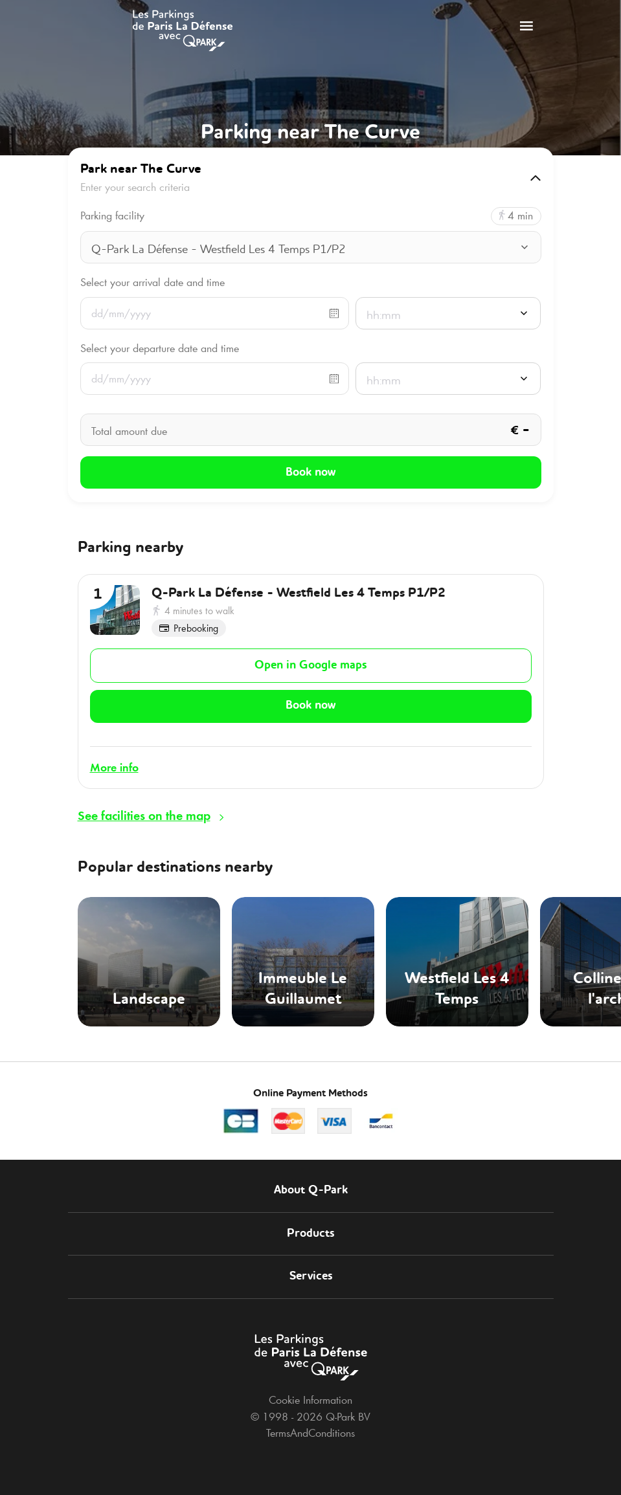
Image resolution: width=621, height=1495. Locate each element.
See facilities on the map (144, 807)
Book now (310, 701)
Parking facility (112, 216)
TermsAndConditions (310, 1424)
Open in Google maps (310, 662)
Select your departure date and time (159, 348)
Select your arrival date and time (152, 282)
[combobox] (310, 248)
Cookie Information (310, 1391)
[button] (310, 178)
